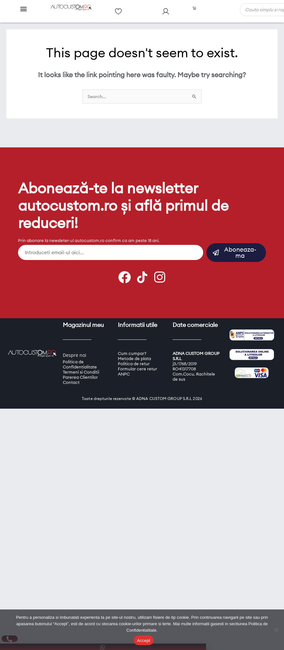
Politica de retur (134, 363)
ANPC (124, 373)
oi (84, 355)
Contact (71, 382)
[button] (23, 8)
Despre (70, 355)
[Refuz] (276, 630)
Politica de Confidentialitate (80, 364)
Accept (143, 640)
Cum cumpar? (132, 353)
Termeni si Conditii (81, 372)
